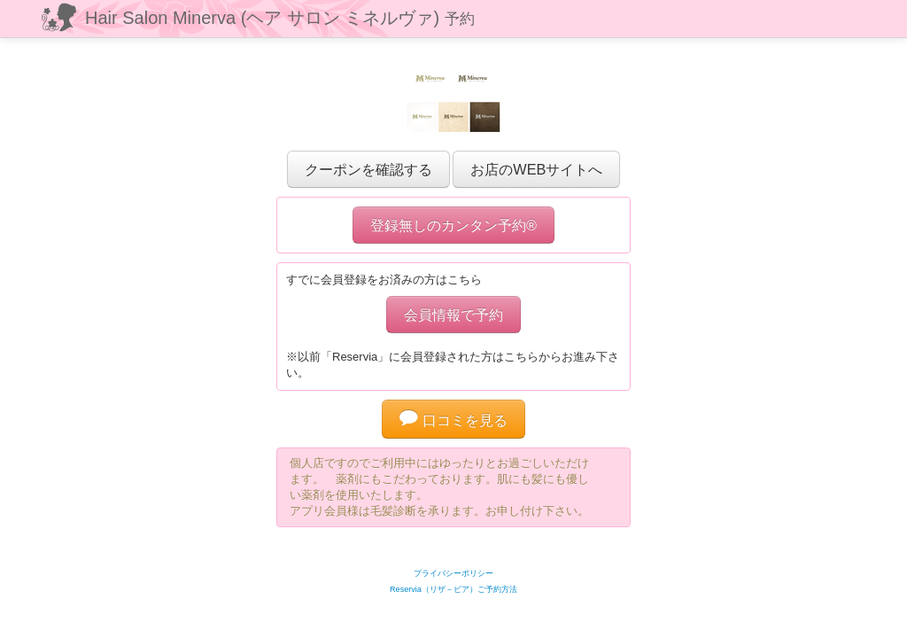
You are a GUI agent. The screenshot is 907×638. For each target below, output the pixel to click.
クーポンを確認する (368, 169)
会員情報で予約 (453, 315)
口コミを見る (453, 420)
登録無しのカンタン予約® (453, 225)
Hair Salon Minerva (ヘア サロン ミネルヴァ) (280, 17)
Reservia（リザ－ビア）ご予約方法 (453, 589)
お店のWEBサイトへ (536, 169)
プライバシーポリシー (453, 573)
